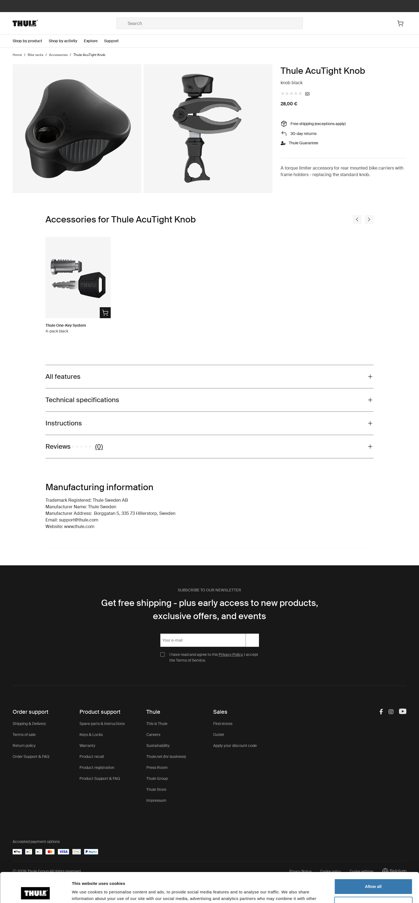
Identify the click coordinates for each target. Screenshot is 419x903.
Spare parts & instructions (102, 723)
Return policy (24, 745)
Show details (84, 892)
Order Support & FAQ (31, 756)
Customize (373, 876)
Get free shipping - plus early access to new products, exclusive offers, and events (209, 609)
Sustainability (158, 745)
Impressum (156, 800)
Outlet (218, 734)
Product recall (91, 756)
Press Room (157, 767)
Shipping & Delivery (29, 723)
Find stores (222, 723)
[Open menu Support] (114, 41)
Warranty (87, 745)
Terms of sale (24, 734)
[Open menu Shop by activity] (66, 41)
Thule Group (157, 778)
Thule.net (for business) (166, 756)
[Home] (64, 23)
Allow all (373, 858)
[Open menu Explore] (94, 41)
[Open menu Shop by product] (31, 41)
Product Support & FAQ (99, 778)
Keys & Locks (91, 734)
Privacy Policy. (231, 654)
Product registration (96, 767)
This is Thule (156, 723)
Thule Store (156, 789)
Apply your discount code (235, 745)
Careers (153, 734)
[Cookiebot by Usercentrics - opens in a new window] (35, 892)
